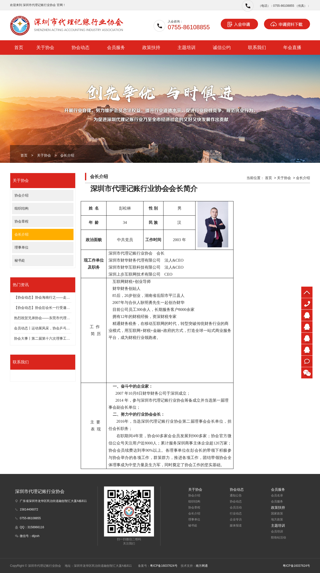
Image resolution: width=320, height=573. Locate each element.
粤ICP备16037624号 (163, 565)
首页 (18, 47)
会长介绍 (67, 155)
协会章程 (21, 221)
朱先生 (306, 315)
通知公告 (236, 495)
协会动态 (81, 47)
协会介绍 (21, 195)
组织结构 (21, 208)
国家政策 (277, 513)
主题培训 (187, 47)
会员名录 (277, 495)
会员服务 (116, 47)
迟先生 (306, 326)
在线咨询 (306, 361)
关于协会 (45, 47)
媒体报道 (236, 525)
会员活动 (236, 507)
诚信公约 (222, 47)
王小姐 (306, 338)
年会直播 (292, 47)
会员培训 (277, 531)
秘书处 (19, 260)
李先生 (306, 349)
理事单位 (21, 247)
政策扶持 (151, 47)
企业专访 (236, 519)
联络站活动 (278, 537)
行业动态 (236, 513)
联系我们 (257, 47)
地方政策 (277, 519)
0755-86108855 (306, 303)
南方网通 (202, 565)
